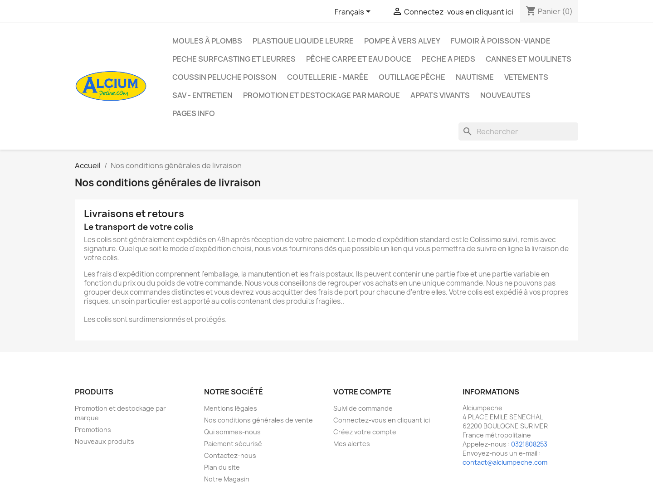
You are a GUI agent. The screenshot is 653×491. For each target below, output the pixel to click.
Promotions (93, 429)
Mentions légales (230, 408)
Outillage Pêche (412, 77)
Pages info (193, 113)
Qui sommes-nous (232, 432)
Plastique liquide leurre (303, 41)
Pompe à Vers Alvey (402, 41)
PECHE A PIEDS (448, 59)
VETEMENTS (526, 77)
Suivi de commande (363, 408)
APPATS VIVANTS (440, 95)
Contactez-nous (230, 455)
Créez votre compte (364, 432)
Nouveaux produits (104, 441)
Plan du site (222, 467)
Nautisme (475, 77)
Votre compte (362, 392)
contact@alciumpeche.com (505, 462)
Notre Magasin (226, 479)
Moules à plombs (207, 41)
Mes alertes (351, 443)
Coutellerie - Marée (327, 77)
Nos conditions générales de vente (258, 420)
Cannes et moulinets (528, 59)
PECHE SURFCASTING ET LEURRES (234, 59)
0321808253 (529, 444)
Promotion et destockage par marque (321, 95)
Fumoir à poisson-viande (501, 41)
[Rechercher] (518, 131)
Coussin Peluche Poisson (224, 77)
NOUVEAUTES (505, 95)
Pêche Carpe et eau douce (358, 59)
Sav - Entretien (202, 95)
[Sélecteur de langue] (354, 12)
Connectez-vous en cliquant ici (381, 420)
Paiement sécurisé (233, 443)
